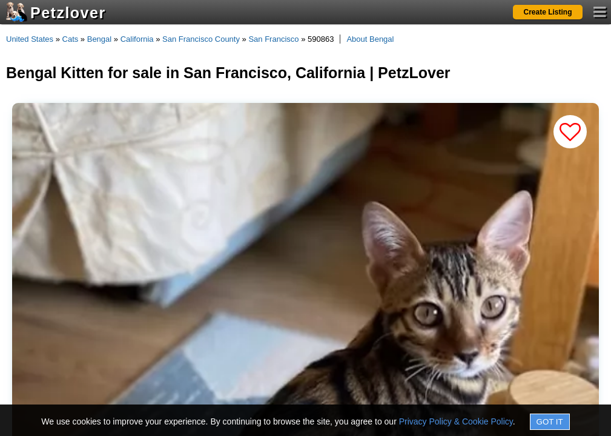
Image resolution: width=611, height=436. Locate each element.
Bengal (99, 39)
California (137, 39)
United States (29, 39)
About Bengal (370, 39)
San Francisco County (201, 39)
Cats (70, 39)
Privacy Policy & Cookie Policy (456, 421)
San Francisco (273, 39)
